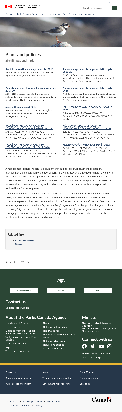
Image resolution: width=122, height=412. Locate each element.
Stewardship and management (83, 14)
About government (89, 378)
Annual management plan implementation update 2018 (88, 89)
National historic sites (55, 327)
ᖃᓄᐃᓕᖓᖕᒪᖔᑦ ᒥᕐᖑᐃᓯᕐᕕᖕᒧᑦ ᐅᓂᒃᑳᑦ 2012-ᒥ (87, 144)
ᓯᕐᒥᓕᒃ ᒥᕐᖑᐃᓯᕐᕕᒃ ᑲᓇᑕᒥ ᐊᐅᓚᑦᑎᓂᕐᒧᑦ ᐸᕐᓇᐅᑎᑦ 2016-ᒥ (87, 108)
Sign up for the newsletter (96, 353)
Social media (11, 401)
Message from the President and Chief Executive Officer (20, 332)
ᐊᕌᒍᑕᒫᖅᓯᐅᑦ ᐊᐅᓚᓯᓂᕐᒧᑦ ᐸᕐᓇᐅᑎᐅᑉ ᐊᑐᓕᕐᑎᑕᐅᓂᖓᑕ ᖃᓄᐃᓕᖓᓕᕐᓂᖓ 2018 (27, 146)
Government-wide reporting (56, 383)
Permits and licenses (24, 240)
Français (113, 2)
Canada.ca (10, 14)
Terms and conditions (17, 351)
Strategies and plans (16, 343)
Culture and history (53, 348)
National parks (38, 14)
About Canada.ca (55, 401)
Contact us (10, 372)
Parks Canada (23, 14)
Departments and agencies (19, 378)
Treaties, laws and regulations (57, 378)
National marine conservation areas (59, 336)
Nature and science (53, 344)
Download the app (92, 357)
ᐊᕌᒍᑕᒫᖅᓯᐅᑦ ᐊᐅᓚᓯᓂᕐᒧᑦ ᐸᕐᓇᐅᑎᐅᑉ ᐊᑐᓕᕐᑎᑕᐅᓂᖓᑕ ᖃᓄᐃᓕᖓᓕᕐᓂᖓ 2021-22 (29, 127)
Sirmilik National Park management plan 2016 (29, 69)
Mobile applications (32, 401)
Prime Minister (87, 372)
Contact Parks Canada (17, 307)
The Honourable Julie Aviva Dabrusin (99, 327)
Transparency (12, 327)
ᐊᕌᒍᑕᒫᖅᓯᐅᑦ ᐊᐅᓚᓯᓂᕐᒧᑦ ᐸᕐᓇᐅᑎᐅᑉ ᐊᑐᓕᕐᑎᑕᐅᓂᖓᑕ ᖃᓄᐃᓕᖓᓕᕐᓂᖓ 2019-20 (87, 127)
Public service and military (18, 383)
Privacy (38, 405)
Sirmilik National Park (57, 14)
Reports (9, 347)
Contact (19, 244)
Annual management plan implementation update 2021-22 (88, 70)
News (46, 323)
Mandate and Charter (17, 323)
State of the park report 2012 (20, 106)
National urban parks (54, 341)
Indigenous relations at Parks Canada (21, 338)
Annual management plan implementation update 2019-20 (31, 89)
